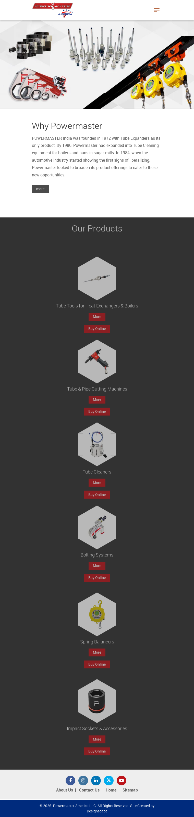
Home (111, 790)
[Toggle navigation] (156, 10)
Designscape (97, 811)
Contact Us (89, 790)
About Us (64, 790)
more (40, 189)
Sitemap (130, 790)
